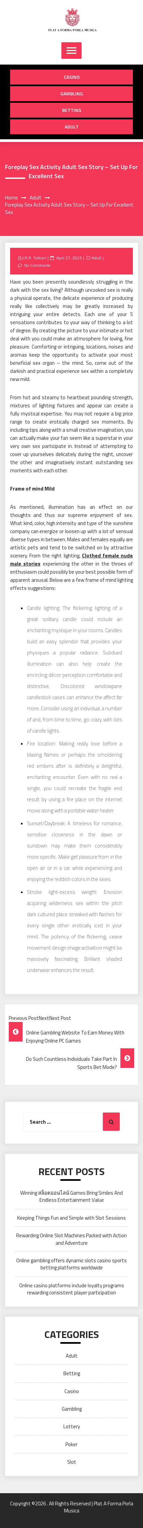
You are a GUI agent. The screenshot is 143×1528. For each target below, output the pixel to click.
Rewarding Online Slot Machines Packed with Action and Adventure (71, 1239)
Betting (71, 110)
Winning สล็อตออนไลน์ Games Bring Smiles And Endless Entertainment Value (71, 1196)
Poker (71, 1444)
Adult (72, 126)
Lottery (71, 1426)
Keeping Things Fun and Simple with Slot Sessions (71, 1218)
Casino (72, 76)
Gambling (71, 93)
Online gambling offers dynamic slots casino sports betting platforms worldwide (71, 1264)
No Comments (37, 265)
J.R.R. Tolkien (34, 258)
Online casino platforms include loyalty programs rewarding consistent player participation (71, 1289)
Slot (71, 1462)
